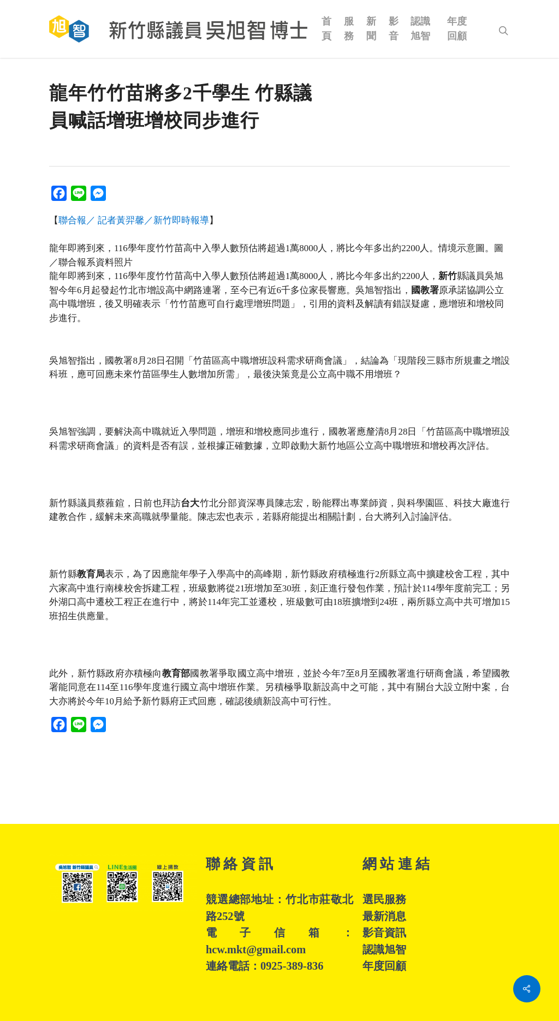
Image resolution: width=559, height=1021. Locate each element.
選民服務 (384, 899)
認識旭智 (384, 949)
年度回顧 (384, 966)
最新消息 (384, 916)
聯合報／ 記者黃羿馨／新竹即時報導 (133, 220)
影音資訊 (384, 933)
